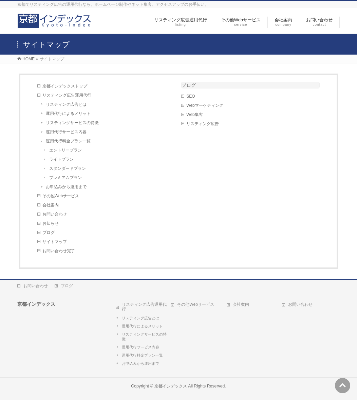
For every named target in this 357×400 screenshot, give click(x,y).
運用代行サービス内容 (66, 131)
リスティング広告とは (66, 104)
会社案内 (50, 205)
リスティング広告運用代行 (66, 95)
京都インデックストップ (64, 86)
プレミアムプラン (65, 177)
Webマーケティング (204, 105)
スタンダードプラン (67, 168)
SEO (190, 96)
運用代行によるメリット (68, 113)
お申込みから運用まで (66, 186)
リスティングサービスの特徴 (72, 122)
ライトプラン (61, 159)
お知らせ (50, 223)
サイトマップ (54, 241)
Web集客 (194, 114)
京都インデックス (170, 386)
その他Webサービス (60, 196)
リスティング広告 (202, 123)
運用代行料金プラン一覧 (68, 141)
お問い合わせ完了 (58, 250)
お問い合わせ (54, 214)
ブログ (48, 232)
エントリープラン (65, 150)
